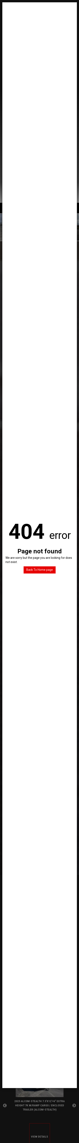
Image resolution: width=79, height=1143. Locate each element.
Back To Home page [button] (39, 569)
